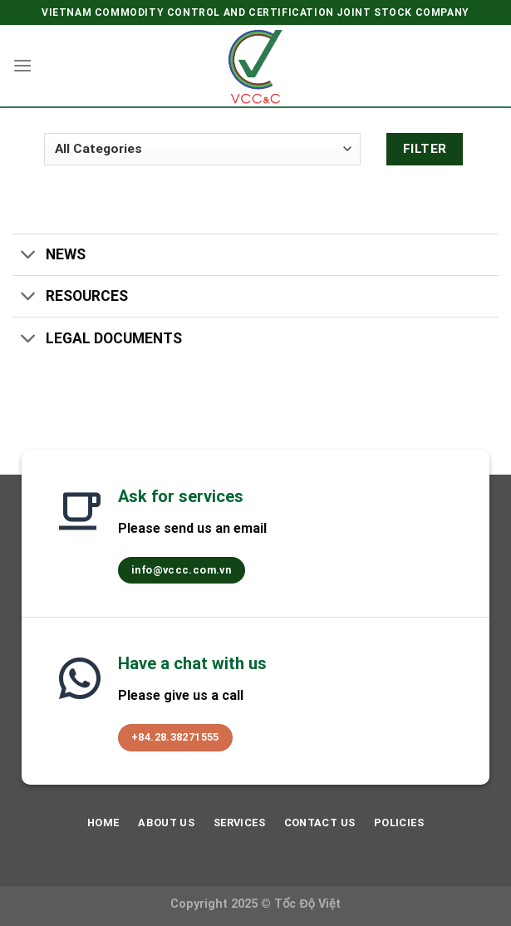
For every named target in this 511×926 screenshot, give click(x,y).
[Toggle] (28, 256)
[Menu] (22, 65)
